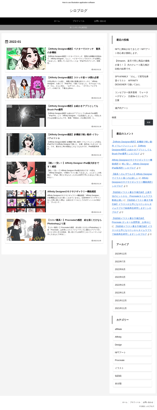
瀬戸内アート (121, 108)
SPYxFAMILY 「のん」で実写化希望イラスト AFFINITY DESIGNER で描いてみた (132, 80)
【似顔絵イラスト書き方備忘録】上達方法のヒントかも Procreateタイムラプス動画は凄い (132, 196)
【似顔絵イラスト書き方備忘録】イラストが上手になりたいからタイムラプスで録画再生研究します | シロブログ (132, 230)
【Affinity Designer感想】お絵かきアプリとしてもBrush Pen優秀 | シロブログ (132, 150)
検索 (114, 117)
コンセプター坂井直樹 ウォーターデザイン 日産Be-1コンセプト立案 (131, 96)
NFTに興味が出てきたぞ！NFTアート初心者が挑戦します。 (132, 51)
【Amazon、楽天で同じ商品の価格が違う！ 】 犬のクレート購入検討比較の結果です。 (132, 65)
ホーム (124, 402)
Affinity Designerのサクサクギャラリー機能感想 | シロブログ (132, 182)
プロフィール (135, 402)
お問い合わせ (148, 402)
